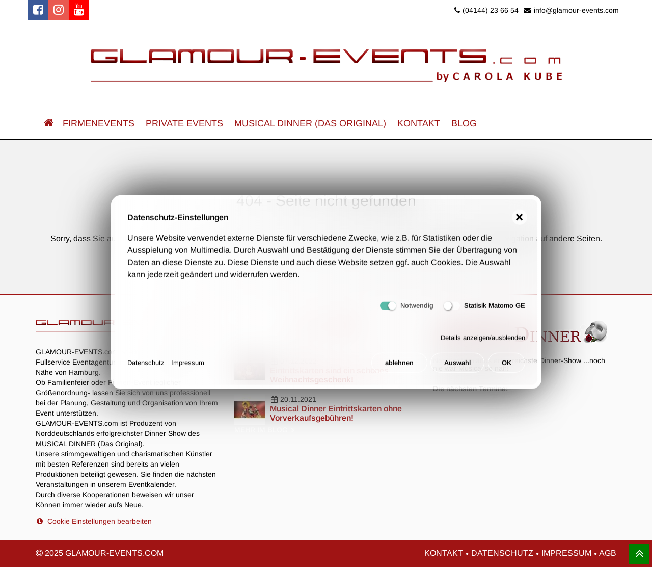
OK (506, 367)
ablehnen (399, 367)
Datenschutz (146, 367)
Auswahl (457, 367)
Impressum (187, 367)
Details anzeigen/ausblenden (483, 341)
